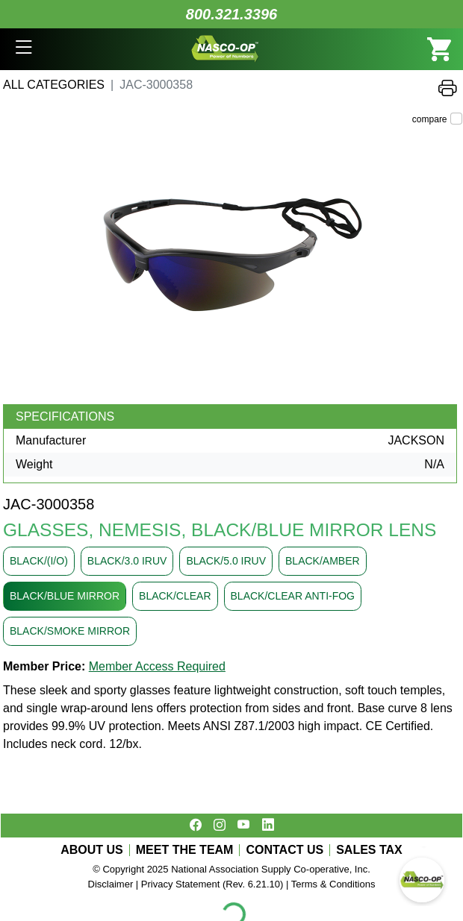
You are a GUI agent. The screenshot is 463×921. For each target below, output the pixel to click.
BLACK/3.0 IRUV (127, 561)
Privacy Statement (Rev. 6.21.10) (212, 884)
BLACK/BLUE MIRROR (64, 596)
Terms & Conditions (333, 884)
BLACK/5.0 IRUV (226, 561)
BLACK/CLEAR (175, 596)
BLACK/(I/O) (39, 561)
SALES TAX (369, 850)
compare (429, 119)
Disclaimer (111, 884)
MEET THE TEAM (185, 850)
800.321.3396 (231, 14)
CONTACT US (284, 850)
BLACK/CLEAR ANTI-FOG (293, 596)
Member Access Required (157, 666)
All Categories (54, 84)
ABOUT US (91, 850)
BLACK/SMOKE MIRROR (70, 631)
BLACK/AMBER (322, 561)
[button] (23, 49)
